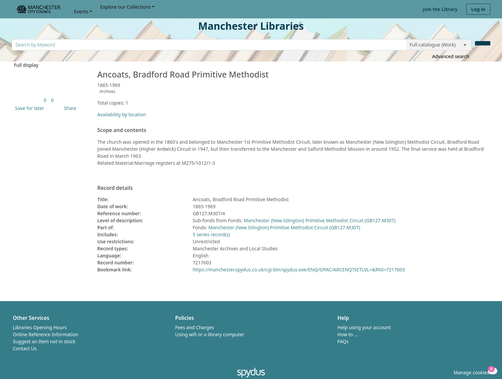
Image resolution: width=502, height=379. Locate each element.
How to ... (347, 334)
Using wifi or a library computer (210, 334)
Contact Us (25, 348)
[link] (45, 100)
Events (81, 11)
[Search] (482, 43)
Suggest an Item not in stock (44, 341)
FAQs (342, 341)
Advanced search (450, 56)
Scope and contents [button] (122, 130)
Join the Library (440, 9)
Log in (478, 9)
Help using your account (364, 327)
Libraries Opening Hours (40, 327)
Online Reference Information (45, 334)
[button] (28, 108)
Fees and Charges (194, 327)
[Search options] (439, 44)
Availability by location (121, 114)
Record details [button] (115, 188)
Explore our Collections (125, 7)
